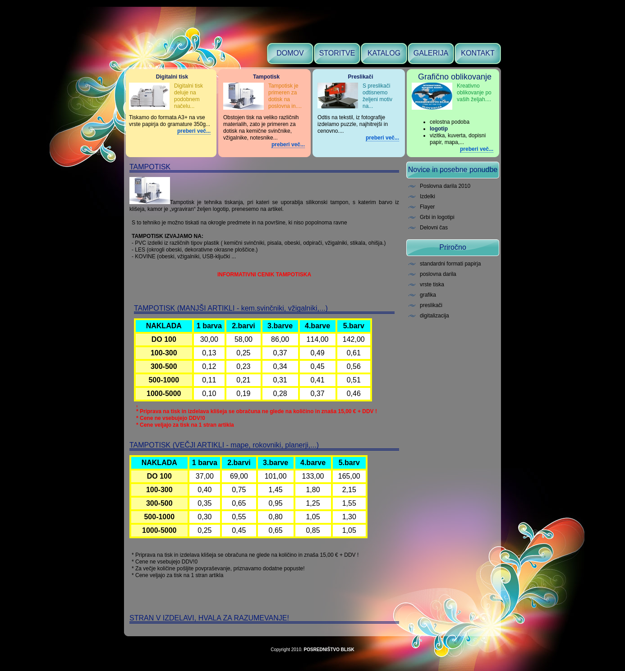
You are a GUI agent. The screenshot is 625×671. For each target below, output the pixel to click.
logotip (439, 129)
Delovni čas (434, 227)
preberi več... (194, 131)
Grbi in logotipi (437, 217)
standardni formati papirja (450, 264)
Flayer (427, 207)
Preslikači (360, 77)
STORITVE (337, 53)
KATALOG (384, 53)
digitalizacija (434, 315)
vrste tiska (432, 284)
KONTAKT (477, 53)
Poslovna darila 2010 (445, 186)
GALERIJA (431, 53)
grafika (428, 295)
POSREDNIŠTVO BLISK (329, 649)
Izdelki (427, 196)
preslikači (431, 305)
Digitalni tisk (172, 77)
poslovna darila (438, 274)
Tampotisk (266, 77)
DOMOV (289, 53)
